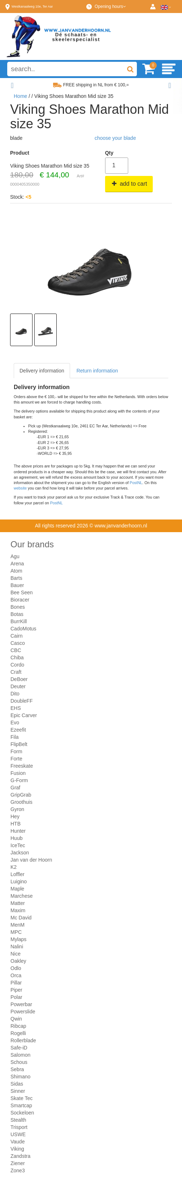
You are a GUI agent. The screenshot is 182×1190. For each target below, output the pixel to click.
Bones (17, 607)
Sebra (17, 1069)
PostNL (136, 482)
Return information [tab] (97, 371)
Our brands (32, 544)
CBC (15, 650)
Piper (16, 990)
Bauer (17, 585)
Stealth (18, 1120)
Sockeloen (22, 1113)
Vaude (17, 1141)
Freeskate (21, 766)
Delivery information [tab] (42, 371)
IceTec (17, 845)
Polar (16, 997)
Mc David (20, 917)
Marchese (21, 896)
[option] (21, 330)
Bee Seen (21, 592)
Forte (16, 759)
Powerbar (21, 1004)
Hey (15, 816)
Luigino (18, 881)
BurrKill (18, 621)
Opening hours (110, 6)
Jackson (19, 852)
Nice (15, 954)
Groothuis (21, 802)
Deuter (18, 686)
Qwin (16, 1019)
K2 (13, 867)
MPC (16, 932)
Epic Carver (23, 715)
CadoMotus (23, 628)
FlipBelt (18, 744)
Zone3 (17, 1170)
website (20, 488)
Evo (14, 722)
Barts (16, 578)
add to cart (129, 184)
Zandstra (20, 1156)
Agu (15, 556)
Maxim (17, 910)
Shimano (20, 1076)
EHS (15, 708)
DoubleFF (21, 701)
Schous (18, 1062)
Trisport (18, 1127)
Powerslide (22, 1011)
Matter (17, 903)
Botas (16, 614)
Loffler (17, 874)
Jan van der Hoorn (31, 860)
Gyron (17, 809)
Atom (16, 571)
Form (16, 751)
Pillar (16, 983)
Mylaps (18, 939)
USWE (18, 1134)
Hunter (18, 831)
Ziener (17, 1163)
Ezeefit (18, 730)
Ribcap (18, 1026)
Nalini (16, 946)
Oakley (18, 961)
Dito (15, 694)
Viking (17, 1149)
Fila (14, 737)
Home (20, 96)
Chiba (17, 657)
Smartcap (21, 1105)
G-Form (19, 780)
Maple (17, 889)
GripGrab (20, 795)
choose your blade (115, 138)
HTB (15, 824)
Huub (16, 838)
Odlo (15, 968)
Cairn (16, 636)
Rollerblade (23, 1040)
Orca (15, 975)
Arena (17, 563)
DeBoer (18, 679)
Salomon (20, 1055)
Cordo (17, 665)
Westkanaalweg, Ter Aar (32, 6)
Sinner (17, 1091)
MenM (17, 925)
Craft (15, 672)
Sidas (16, 1084)
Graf (15, 787)
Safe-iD (18, 1048)
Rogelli (18, 1033)
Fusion (18, 773)
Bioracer (19, 600)
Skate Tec (21, 1098)
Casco (17, 643)
